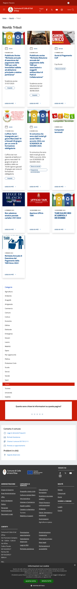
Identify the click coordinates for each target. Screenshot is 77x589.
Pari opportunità (10, 355)
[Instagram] (61, 9)
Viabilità (7, 397)
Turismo (7, 388)
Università (8, 392)
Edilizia (7, 325)
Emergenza (9, 333)
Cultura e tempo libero (27, 495)
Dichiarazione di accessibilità (44, 547)
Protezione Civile (10, 363)
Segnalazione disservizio (24, 540)
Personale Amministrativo (6, 509)
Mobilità (7, 346)
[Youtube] (56, 9)
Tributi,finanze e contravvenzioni (44, 504)
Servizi (7, 371)
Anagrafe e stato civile (27, 491)
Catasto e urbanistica (27, 509)
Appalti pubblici (25, 506)
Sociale (7, 376)
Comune (8, 312)
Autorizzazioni (44, 519)
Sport (7, 380)
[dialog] (38, 576)
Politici (3, 504)
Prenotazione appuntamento (25, 533)
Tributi (7, 384)
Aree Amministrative (8, 493)
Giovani (7, 338)
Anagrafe (8, 300)
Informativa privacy (45, 539)
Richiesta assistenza (27, 549)
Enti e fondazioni (7, 500)
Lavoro (7, 342)
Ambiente (8, 296)
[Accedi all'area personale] (68, 3)
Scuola (7, 367)
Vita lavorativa (25, 498)
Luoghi (60, 507)
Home (4, 18)
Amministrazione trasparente (45, 533)
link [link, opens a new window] (50, 577)
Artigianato (9, 304)
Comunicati (61, 493)
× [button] (74, 565)
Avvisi (8, 49)
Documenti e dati (7, 514)
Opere (7, 350)
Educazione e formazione (43, 491)
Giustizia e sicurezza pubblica (46, 497)
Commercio (9, 308)
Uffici (3, 497)
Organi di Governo (7, 490)
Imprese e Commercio (27, 502)
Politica (7, 359)
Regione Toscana (8, 3)
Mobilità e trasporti (26, 516)
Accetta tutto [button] (31, 581)
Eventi (60, 510)
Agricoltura (9, 291)
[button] (38, 586)
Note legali (42, 542)
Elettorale (8, 329)
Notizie (59, 49)
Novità (11, 18)
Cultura (7, 317)
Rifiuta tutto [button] (46, 581)
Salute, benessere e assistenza (45, 514)
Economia (8, 321)
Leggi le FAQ (24, 545)
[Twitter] (51, 9)
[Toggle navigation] (4, 9)
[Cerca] (73, 9)
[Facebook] (46, 9)
